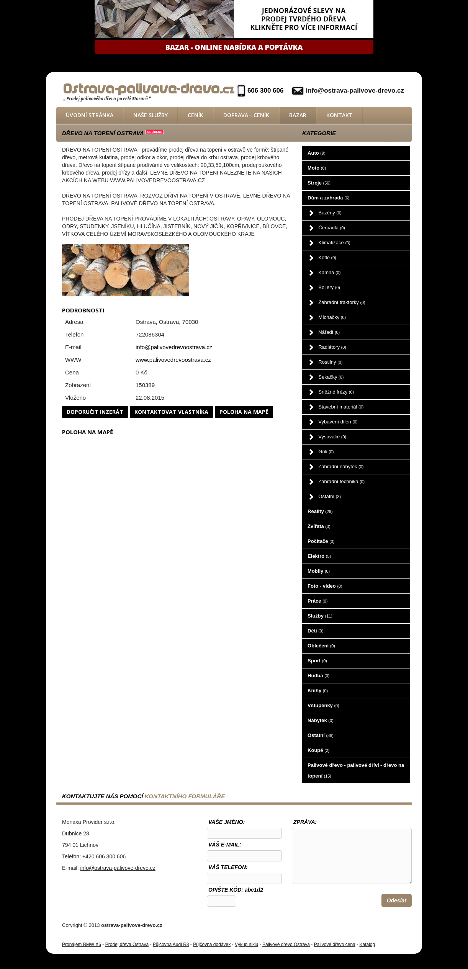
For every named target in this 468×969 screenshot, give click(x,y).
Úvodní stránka (89, 115)
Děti (315, 631)
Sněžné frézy (336, 392)
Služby (320, 616)
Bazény (329, 213)
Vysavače (332, 437)
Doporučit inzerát (95, 411)
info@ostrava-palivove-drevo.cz (355, 90)
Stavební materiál (340, 407)
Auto (316, 153)
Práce (317, 601)
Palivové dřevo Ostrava (286, 944)
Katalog (367, 944)
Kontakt (339, 115)
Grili (326, 451)
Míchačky (332, 317)
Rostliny (330, 362)
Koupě (318, 750)
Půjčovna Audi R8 (171, 944)
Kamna (329, 272)
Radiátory (332, 347)
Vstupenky (323, 705)
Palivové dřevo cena (334, 944)
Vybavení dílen (337, 422)
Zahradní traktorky (341, 302)
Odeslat (396, 900)
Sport (317, 660)
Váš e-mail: (224, 845)
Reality (320, 511)
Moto (317, 168)
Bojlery (329, 287)
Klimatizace (334, 242)
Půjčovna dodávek (212, 944)
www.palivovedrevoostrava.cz (173, 359)
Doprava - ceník (246, 115)
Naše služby (150, 115)
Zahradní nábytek (340, 466)
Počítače (321, 541)
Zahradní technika (341, 481)
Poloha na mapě (243, 411)
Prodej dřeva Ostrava (127, 944)
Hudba (318, 675)
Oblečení (321, 646)
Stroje (319, 183)
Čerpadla (331, 227)
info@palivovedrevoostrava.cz (174, 347)
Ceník (195, 115)
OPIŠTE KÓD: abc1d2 (235, 890)
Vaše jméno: (226, 822)
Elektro (319, 556)
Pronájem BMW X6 (81, 944)
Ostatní (329, 496)
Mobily (319, 571)
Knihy (318, 690)
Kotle (327, 257)
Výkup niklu (246, 944)
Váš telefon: (228, 867)
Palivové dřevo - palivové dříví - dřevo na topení (356, 770)
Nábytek (320, 720)
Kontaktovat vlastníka (171, 411)
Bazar (297, 115)
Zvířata (319, 526)
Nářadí (329, 332)
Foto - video (325, 586)
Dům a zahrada (328, 198)
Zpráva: (305, 822)
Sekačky (331, 377)
